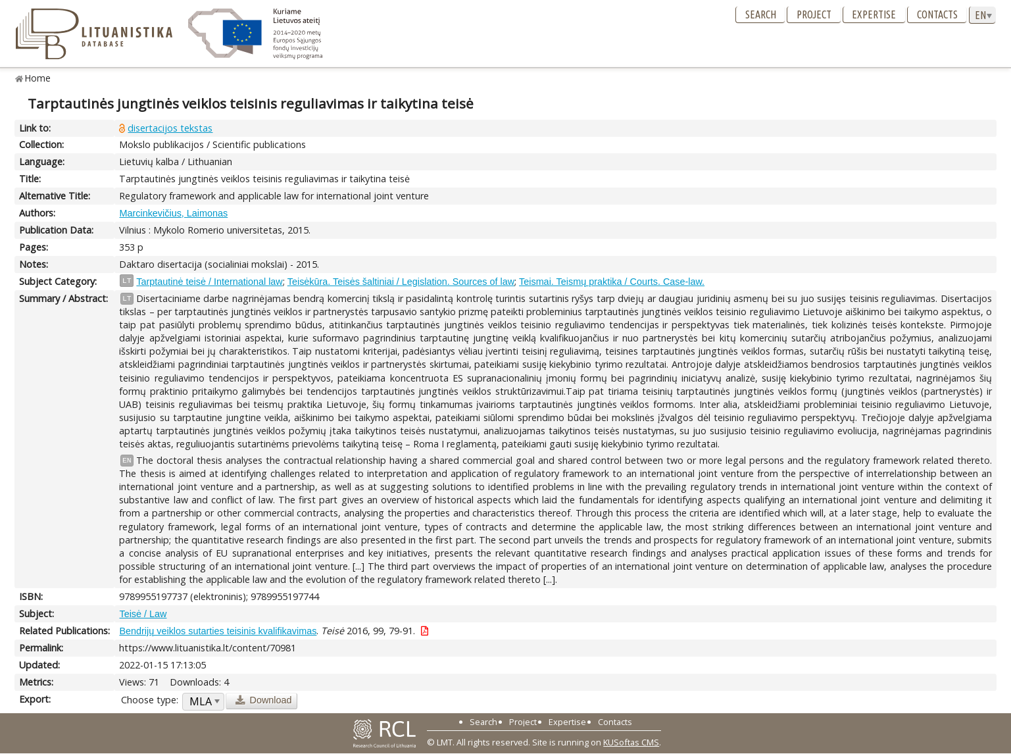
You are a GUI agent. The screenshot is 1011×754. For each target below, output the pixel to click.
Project (814, 14)
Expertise (874, 14)
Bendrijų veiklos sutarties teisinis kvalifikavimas (217, 631)
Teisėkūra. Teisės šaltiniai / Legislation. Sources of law (400, 281)
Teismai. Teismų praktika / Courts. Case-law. (611, 281)
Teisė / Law (142, 614)
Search (760, 14)
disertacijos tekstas (170, 128)
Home (38, 78)
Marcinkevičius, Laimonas (173, 213)
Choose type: (149, 699)
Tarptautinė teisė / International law (209, 281)
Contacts (937, 14)
